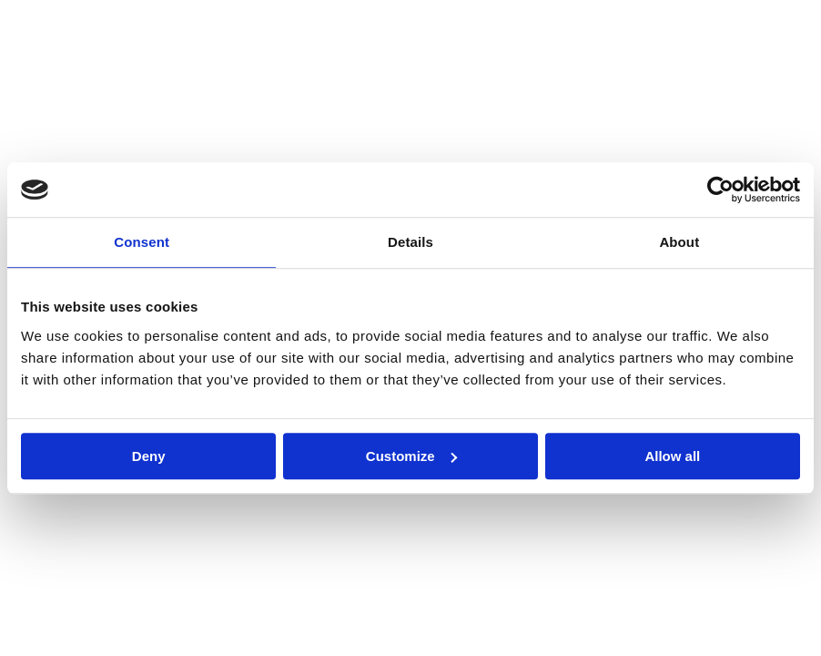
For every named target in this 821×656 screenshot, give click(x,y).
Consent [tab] (141, 242)
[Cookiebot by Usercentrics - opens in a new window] (720, 189)
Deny (149, 456)
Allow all (672, 456)
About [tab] (679, 242)
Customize (411, 456)
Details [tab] (410, 242)
